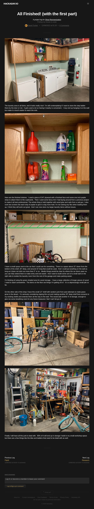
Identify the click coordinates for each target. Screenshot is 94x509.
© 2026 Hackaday (47, 504)
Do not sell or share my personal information (47, 499)
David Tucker (31, 25)
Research (85, 460)
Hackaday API (75, 497)
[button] (88, 3)
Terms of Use (53, 497)
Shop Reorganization (53, 20)
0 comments (22, 462)
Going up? (47, 492)
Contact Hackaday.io (28, 497)
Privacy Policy (64, 497)
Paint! (7, 460)
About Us (17, 497)
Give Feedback (42, 497)
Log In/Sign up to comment (15, 486)
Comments (64, 25)
